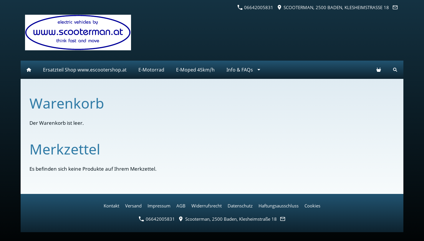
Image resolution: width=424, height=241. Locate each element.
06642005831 (255, 7)
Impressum (159, 206)
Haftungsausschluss (279, 206)
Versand (133, 206)
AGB (181, 206)
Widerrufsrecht (206, 206)
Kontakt (111, 206)
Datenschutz (240, 206)
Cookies (312, 206)
